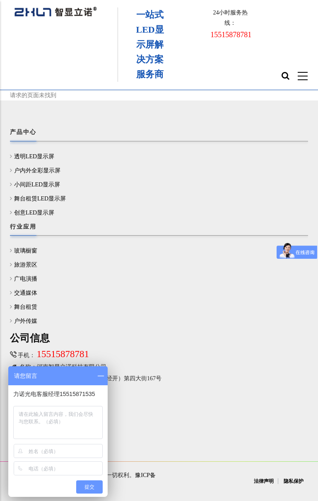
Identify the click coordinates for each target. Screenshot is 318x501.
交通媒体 (25, 293)
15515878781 (230, 35)
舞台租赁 (25, 307)
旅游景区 (25, 265)
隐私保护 (294, 481)
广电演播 (25, 279)
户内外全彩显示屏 (37, 170)
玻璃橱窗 (25, 251)
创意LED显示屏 (34, 213)
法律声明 (264, 481)
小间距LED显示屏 (37, 184)
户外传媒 (25, 321)
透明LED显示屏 (34, 156)
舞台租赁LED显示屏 (40, 199)
